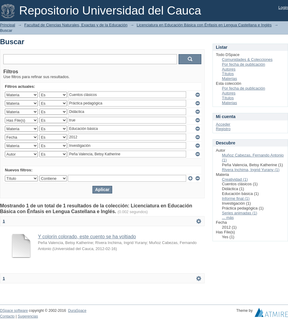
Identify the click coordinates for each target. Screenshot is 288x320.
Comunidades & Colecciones (247, 59)
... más (228, 217)
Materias (229, 78)
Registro (223, 129)
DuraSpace (77, 310)
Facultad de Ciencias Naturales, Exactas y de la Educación (75, 25)
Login (283, 7)
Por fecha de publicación (243, 64)
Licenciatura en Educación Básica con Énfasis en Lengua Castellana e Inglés (204, 25)
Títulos (228, 73)
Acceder (223, 124)
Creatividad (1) (235, 179)
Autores (229, 69)
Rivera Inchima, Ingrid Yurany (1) (251, 169)
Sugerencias (28, 316)
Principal (7, 25)
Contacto (7, 316)
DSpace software (14, 310)
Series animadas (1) (239, 213)
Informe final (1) (235, 198)
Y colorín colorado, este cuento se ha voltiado (87, 236)
